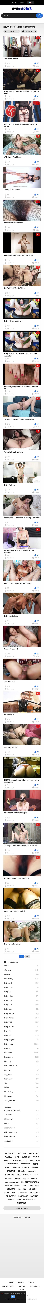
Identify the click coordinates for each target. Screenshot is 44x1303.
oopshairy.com (21, 1128)
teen (37, 1186)
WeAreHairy (21, 1092)
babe (7, 1167)
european (33, 1153)
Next (27, 956)
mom (31, 1186)
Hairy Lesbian (21, 1014)
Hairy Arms (21, 987)
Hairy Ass (21, 992)
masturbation (11, 1182)
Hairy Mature (21, 1018)
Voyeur (21, 1088)
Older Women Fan (21, 1066)
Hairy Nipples (21, 1027)
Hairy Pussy (21, 1044)
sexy (19, 1200)
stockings (32, 1171)
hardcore (23, 1196)
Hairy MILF (21, 1022)
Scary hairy (21, 1079)
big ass (7, 1160)
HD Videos (21, 1053)
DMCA (22, 1290)
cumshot (26, 1157)
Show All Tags (22, 1208)
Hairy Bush (21, 1005)
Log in (22, 2)
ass (19, 1189)
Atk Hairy (21, 970)
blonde (25, 1168)
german (36, 1157)
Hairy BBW (21, 1001)
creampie (11, 1189)
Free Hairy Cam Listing (22, 1217)
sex (13, 1193)
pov (24, 1189)
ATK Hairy (21, 1115)
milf (19, 1175)
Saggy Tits (21, 1075)
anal (17, 1157)
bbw (31, 1160)
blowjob (9, 1175)
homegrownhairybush (21, 1111)
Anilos (21, 966)
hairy (17, 1178)
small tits (35, 1193)
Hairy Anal (21, 983)
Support (22, 1286)
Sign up (13, 2)
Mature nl (21, 1062)
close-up (27, 1175)
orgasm (21, 1171)
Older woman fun (21, 1132)
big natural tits (20, 1160)
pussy (26, 1178)
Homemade (21, 1057)
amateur (11, 1171)
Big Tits (21, 974)
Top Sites (7, 1107)
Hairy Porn (21, 1035)
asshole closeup (12, 1164)
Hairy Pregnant (21, 1040)
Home (11, 1283)
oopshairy (21, 1070)
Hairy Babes (21, 996)
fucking (34, 1178)
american (15, 1167)
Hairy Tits (21, 1048)
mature (34, 1196)
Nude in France (21, 1137)
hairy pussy (22, 1153)
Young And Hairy (21, 1101)
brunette (10, 1196)
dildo (38, 1160)
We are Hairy (21, 1119)
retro (35, 1164)
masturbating (29, 1200)
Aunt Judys (21, 1141)
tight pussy (22, 1192)
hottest (11, 1200)
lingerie (35, 1167)
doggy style (25, 1164)
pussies (8, 1157)
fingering (21, 1203)
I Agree (13, 1296)
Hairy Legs (21, 1009)
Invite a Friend (8, 1286)
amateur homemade (12, 1186)
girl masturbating (30, 1182)
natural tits (9, 1153)
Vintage (21, 1083)
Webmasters (35, 1286)
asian (7, 1193)
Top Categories (12, 962)
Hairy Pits (21, 1031)
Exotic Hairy (21, 979)
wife (24, 1186)
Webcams (21, 1096)
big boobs (8, 1178)
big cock (32, 1189)
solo (36, 1175)
